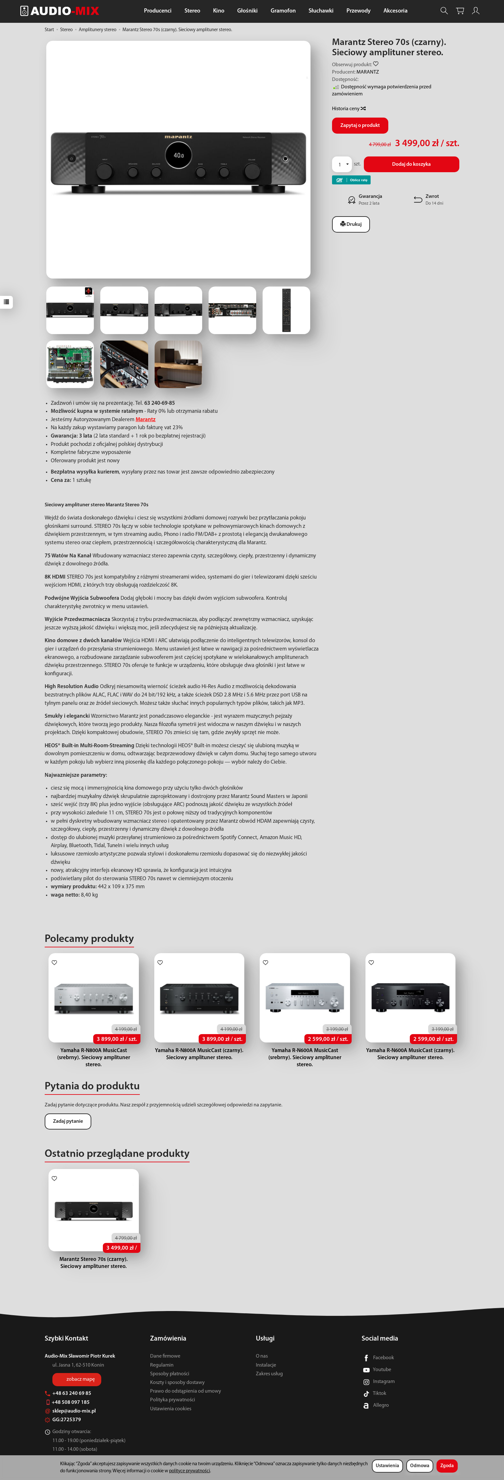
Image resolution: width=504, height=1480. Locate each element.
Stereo (192, 11)
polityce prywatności (189, 1471)
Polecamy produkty (89, 939)
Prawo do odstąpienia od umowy (185, 1391)
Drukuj (351, 224)
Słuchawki (321, 11)
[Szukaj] (444, 11)
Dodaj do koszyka (411, 164)
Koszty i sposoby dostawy (177, 1382)
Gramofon (283, 11)
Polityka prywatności (172, 1400)
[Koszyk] (460, 11)
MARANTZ (367, 72)
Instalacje (266, 1365)
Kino (218, 11)
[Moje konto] (476, 11)
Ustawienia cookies (170, 1408)
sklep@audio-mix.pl (70, 1411)
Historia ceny (348, 108)
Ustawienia (387, 1466)
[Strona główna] (61, 11)
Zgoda (447, 1466)
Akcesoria (395, 11)
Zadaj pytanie (68, 1114)
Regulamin (162, 1365)
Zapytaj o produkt (360, 125)
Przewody (358, 11)
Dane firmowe (165, 1356)
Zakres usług (269, 1373)
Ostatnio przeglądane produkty (117, 1147)
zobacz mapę (81, 1379)
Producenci (158, 11)
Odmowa (419, 1466)
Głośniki (247, 11)
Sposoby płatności (169, 1373)
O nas (262, 1356)
